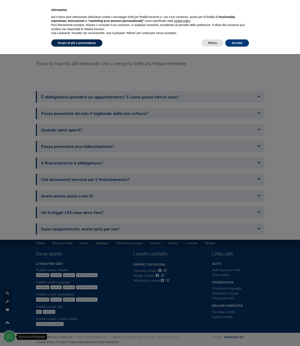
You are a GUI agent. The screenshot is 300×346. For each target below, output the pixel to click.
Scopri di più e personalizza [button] (77, 43)
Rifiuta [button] (212, 43)
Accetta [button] (237, 43)
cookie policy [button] (182, 20)
